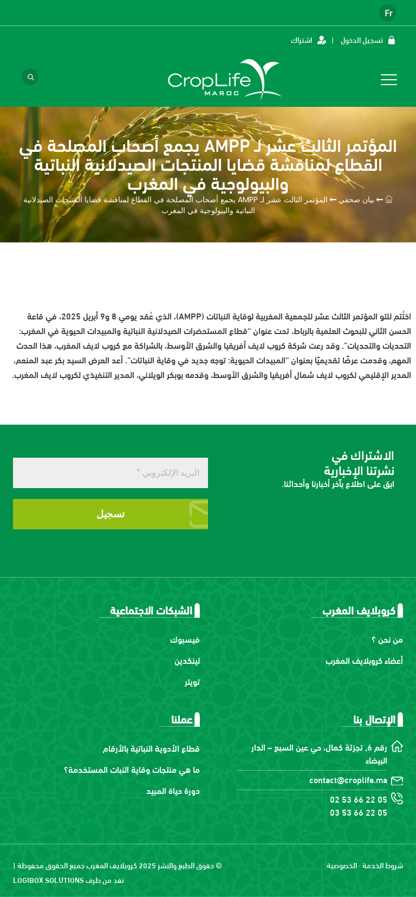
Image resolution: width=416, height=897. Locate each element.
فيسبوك (185, 638)
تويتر (192, 681)
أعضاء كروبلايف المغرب (364, 659)
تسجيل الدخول (362, 39)
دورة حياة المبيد (173, 790)
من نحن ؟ (387, 638)
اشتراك (301, 39)
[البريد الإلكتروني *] (110, 473)
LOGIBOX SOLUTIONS (48, 879)
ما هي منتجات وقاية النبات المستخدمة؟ (132, 769)
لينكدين (187, 659)
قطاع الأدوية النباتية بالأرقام (151, 747)
